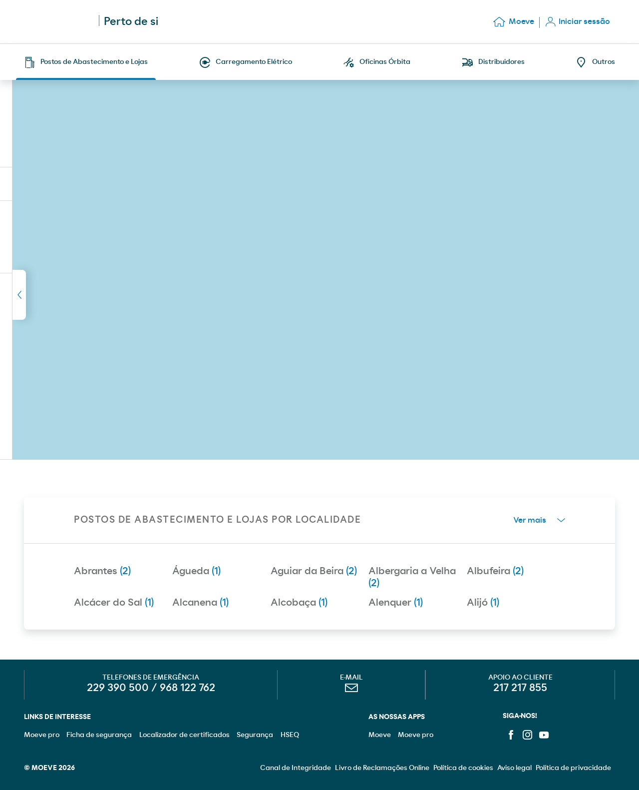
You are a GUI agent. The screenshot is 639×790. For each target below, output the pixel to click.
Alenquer (395, 603)
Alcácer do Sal (114, 603)
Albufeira (495, 571)
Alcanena (200, 603)
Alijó (483, 603)
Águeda (196, 571)
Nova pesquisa (211, 152)
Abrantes (102, 571)
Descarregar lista (136, 183)
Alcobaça (299, 603)
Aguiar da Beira (314, 571)
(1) (56, 184)
